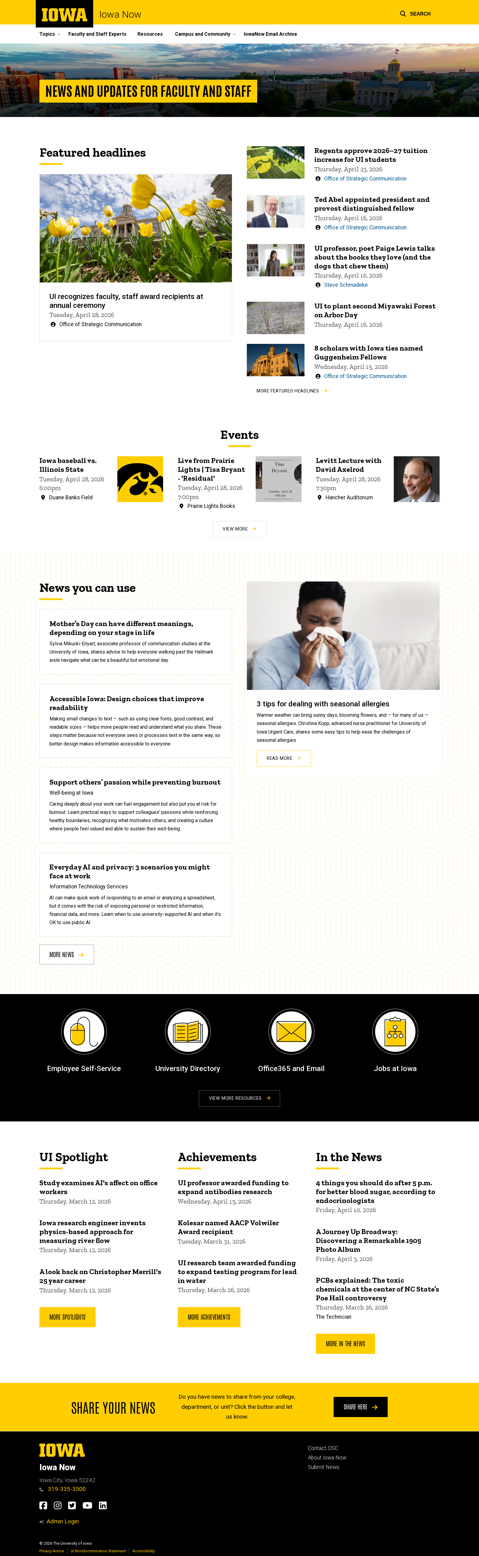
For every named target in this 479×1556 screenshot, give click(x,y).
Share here (361, 1407)
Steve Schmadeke (346, 285)
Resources (150, 34)
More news (66, 954)
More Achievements (209, 1317)
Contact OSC (323, 1448)
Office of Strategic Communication (100, 325)
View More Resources (239, 1098)
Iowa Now (120, 14)
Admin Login (62, 1521)
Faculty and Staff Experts (97, 34)
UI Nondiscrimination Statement (98, 1551)
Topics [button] (47, 34)
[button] (415, 13)
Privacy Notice (51, 1551)
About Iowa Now (327, 1458)
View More (239, 529)
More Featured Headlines (292, 391)
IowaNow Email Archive (270, 34)
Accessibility (143, 1551)
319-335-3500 (62, 1488)
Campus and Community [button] (202, 34)
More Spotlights (67, 1317)
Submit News (323, 1467)
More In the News (345, 1343)
